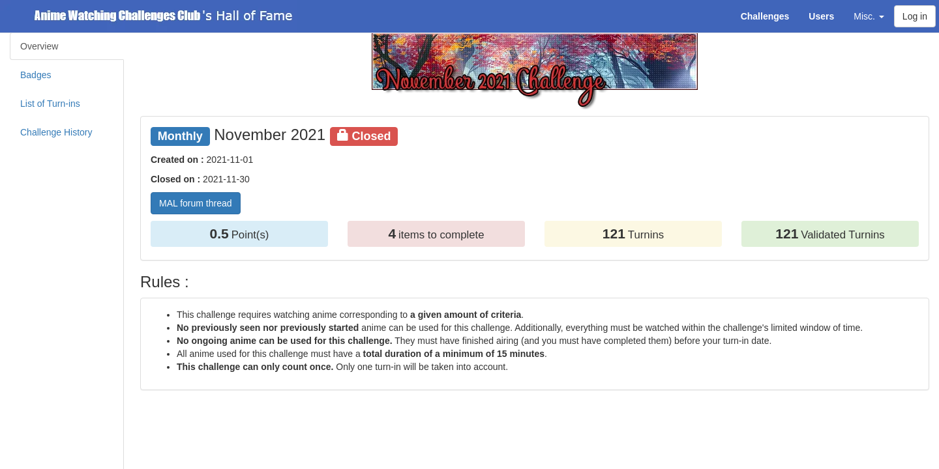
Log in (914, 16)
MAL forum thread (195, 203)
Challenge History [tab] (56, 132)
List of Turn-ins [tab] (50, 103)
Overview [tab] (39, 46)
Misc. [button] (869, 16)
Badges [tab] (35, 75)
